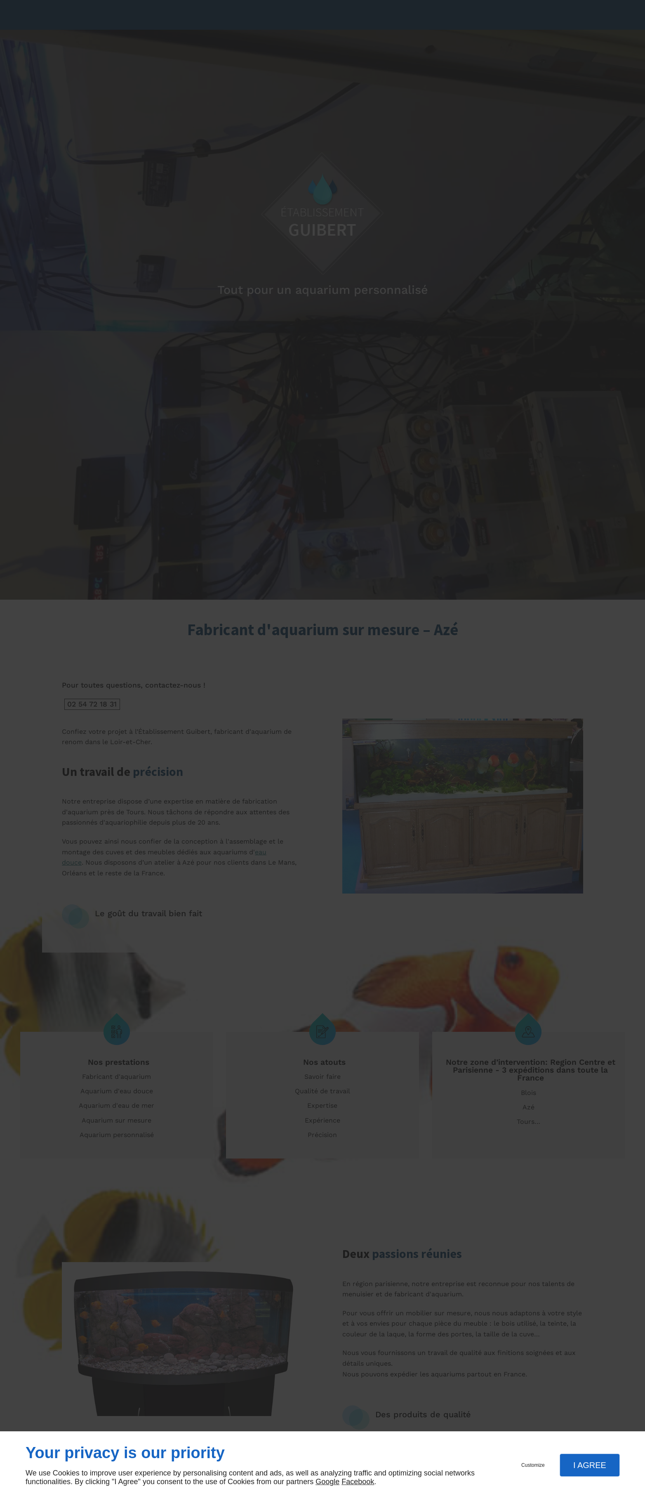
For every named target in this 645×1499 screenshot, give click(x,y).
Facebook (357, 1482)
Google (327, 1482)
